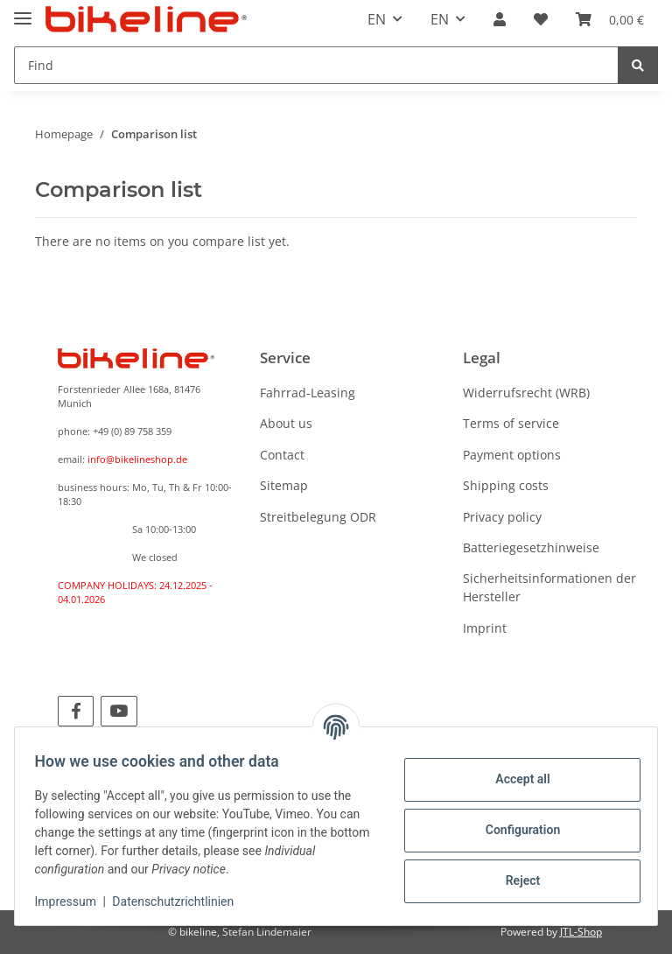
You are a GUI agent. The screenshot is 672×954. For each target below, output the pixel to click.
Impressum (73, 901)
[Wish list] (541, 19)
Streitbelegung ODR (318, 517)
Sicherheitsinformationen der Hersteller (549, 587)
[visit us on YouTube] (118, 711)
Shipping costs (506, 485)
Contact (282, 454)
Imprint (485, 628)
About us (286, 423)
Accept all (514, 779)
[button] (500, 19)
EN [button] (377, 19)
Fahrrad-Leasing (307, 392)
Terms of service (511, 423)
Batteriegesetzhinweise (531, 547)
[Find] (316, 65)
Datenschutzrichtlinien (181, 901)
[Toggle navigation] (23, 11)
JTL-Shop (581, 931)
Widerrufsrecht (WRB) (526, 392)
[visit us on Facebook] (76, 711)
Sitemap (284, 485)
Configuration (514, 830)
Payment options (512, 454)
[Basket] (610, 19)
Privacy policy (502, 517)
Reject (514, 880)
